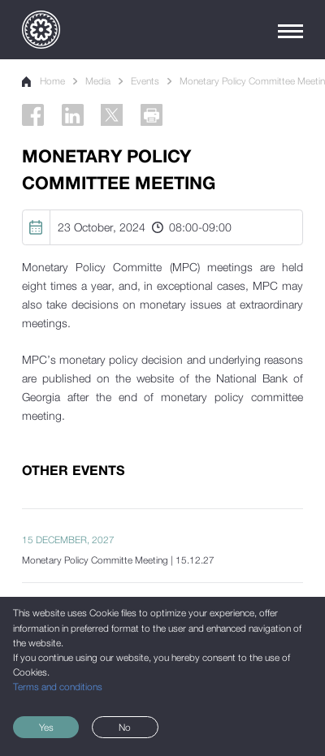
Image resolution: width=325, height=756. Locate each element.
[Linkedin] (73, 115)
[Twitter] (112, 115)
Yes (46, 727)
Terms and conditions (57, 687)
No (125, 727)
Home (43, 81)
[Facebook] (33, 115)
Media (97, 81)
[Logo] (41, 30)
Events (145, 81)
